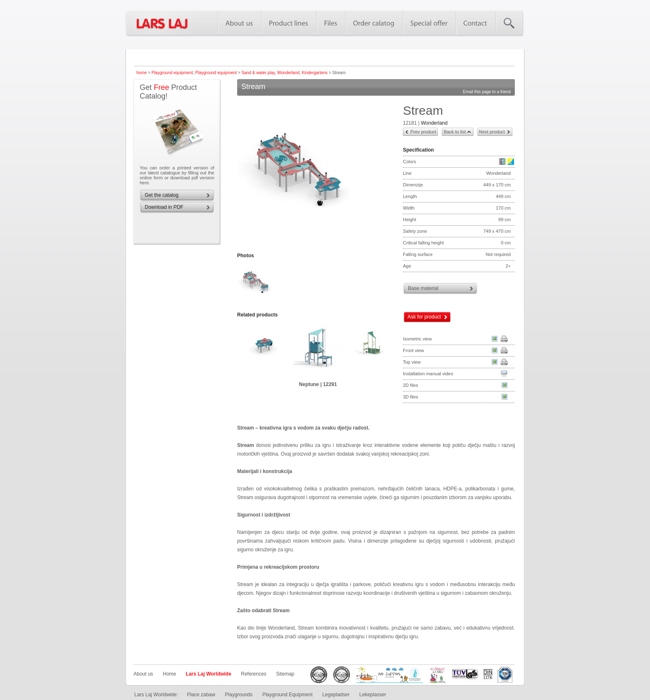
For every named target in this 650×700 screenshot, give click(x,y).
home (141, 72)
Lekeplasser (372, 695)
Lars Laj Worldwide (208, 674)
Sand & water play (258, 72)
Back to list (455, 131)
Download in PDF (164, 207)
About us (143, 674)
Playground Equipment (287, 695)
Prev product (423, 131)
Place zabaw (201, 695)
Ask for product (424, 317)
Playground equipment (172, 72)
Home (169, 674)
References (253, 674)
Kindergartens (314, 72)
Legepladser (335, 695)
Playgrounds (239, 695)
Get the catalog (161, 195)
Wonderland (288, 72)
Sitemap (285, 674)
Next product (492, 131)
